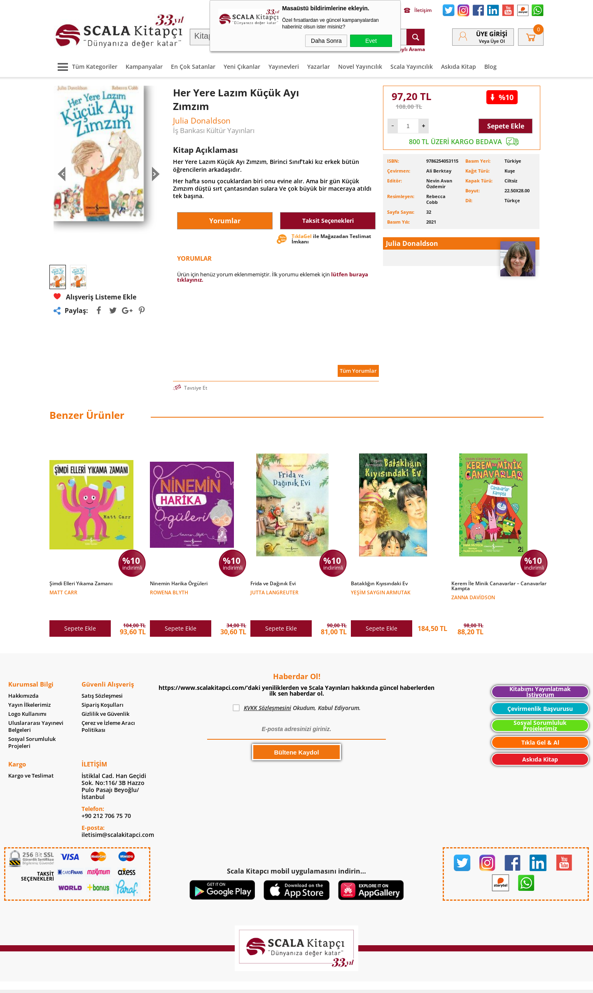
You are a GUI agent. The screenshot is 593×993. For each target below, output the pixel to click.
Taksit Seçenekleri (328, 220)
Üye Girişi (491, 34)
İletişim (418, 10)
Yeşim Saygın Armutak (381, 592)
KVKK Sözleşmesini (267, 690)
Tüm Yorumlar (358, 370)
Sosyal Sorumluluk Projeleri (32, 725)
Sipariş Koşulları (103, 687)
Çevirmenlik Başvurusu (540, 691)
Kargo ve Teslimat (31, 758)
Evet (371, 40)
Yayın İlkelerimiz (29, 687)
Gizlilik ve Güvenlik (105, 696)
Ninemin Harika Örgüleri (179, 583)
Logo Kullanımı (27, 696)
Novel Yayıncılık (360, 66)
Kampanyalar (144, 66)
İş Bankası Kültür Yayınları (213, 130)
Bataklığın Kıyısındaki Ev (379, 583)
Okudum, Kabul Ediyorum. (297, 691)
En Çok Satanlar (193, 66)
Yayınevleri (283, 66)
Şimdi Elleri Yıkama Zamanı (80, 583)
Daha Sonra (326, 40)
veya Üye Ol (492, 41)
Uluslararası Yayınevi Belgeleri (35, 709)
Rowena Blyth (169, 592)
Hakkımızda (23, 678)
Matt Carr (63, 592)
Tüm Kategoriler (85, 66)
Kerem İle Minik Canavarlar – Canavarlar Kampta (498, 586)
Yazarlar (318, 66)
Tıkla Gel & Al (540, 725)
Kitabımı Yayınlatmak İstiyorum (540, 674)
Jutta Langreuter (274, 592)
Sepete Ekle (505, 126)
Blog (490, 66)
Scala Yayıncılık (411, 66)
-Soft (253, 982)
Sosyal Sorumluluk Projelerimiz (540, 708)
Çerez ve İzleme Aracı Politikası (108, 709)
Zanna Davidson (473, 597)
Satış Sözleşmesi (102, 678)
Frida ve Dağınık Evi (273, 583)
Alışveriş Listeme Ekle (95, 296)
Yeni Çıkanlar (242, 66)
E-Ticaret (271, 982)
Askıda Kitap (458, 66)
